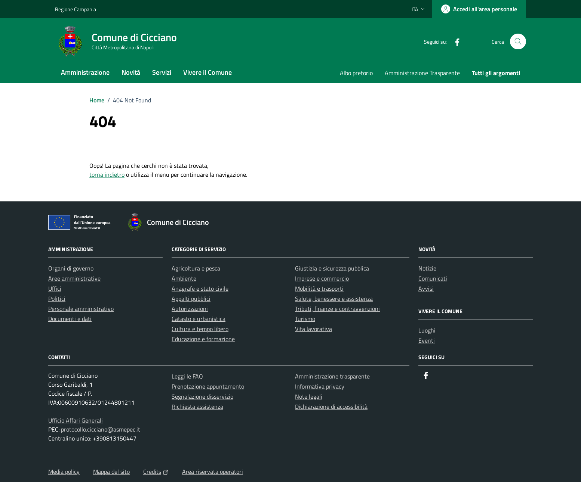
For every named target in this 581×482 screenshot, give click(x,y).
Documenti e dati (70, 318)
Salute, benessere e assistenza (334, 298)
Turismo (305, 318)
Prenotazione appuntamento (208, 386)
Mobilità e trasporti (319, 288)
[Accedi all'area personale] (479, 9)
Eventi (426, 340)
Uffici (54, 288)
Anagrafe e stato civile (200, 288)
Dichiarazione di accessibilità (331, 406)
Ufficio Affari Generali (75, 420)
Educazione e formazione (203, 338)
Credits (156, 471)
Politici (56, 298)
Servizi (161, 72)
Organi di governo (70, 268)
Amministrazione (85, 72)
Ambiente (184, 278)
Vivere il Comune (207, 72)
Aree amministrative (74, 278)
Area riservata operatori (212, 471)
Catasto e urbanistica (198, 318)
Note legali (308, 396)
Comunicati (432, 278)
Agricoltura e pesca (196, 268)
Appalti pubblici (191, 298)
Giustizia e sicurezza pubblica (332, 268)
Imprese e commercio (322, 278)
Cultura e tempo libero (200, 328)
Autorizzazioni (190, 308)
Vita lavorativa (313, 328)
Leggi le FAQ (187, 376)
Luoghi (427, 330)
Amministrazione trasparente (332, 376)
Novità (131, 72)
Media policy (64, 471)
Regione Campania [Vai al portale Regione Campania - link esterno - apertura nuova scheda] (75, 9)
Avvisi (426, 288)
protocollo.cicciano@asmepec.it (100, 429)
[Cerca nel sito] (518, 42)
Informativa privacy (319, 386)
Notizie (427, 268)
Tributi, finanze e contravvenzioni (337, 308)
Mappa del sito (111, 471)
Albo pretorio (356, 72)
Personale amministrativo (81, 308)
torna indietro (106, 174)
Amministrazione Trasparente (422, 72)
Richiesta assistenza (197, 406)
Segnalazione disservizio (202, 396)
